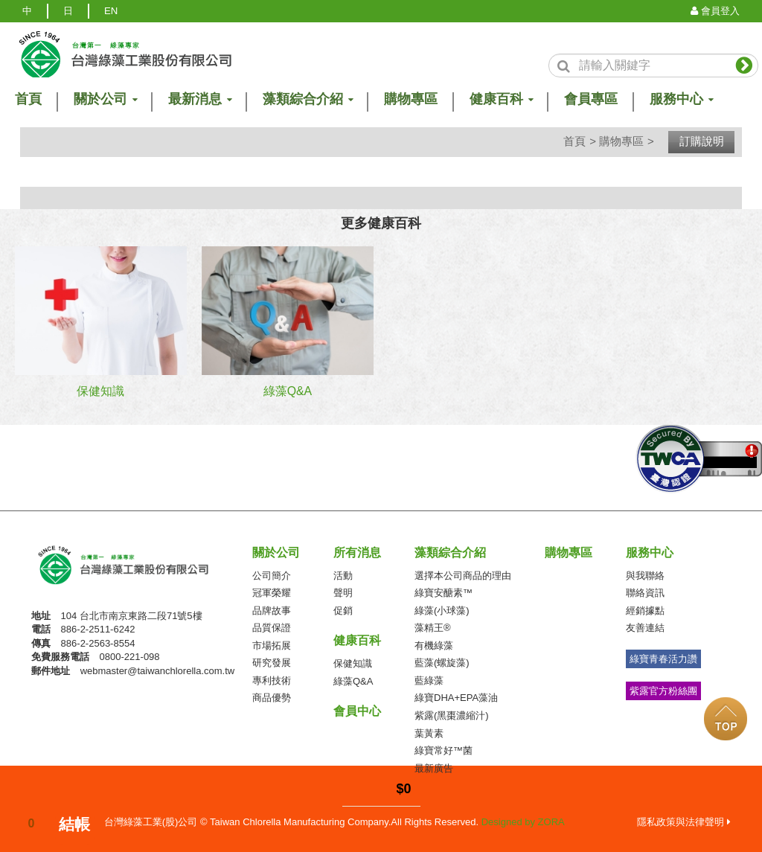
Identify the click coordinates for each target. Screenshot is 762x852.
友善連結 (645, 626)
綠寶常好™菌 (443, 749)
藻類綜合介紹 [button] (307, 99)
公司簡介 (271, 574)
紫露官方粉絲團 (663, 690)
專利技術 (271, 679)
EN (111, 10)
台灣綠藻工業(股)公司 (136, 569)
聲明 (343, 592)
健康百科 (357, 639)
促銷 (343, 609)
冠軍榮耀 (271, 592)
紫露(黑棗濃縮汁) (451, 714)
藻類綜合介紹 (450, 551)
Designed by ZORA (523, 821)
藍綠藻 (429, 679)
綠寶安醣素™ (443, 592)
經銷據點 (645, 609)
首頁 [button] (28, 99)
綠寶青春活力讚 (663, 658)
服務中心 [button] (681, 99)
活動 (343, 574)
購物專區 (411, 99)
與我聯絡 (645, 574)
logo (125, 55)
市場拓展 (271, 644)
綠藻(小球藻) (442, 609)
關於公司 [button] (105, 99)
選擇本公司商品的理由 (462, 574)
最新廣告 (433, 767)
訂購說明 (701, 141)
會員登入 (715, 10)
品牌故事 (271, 609)
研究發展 (271, 662)
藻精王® (432, 626)
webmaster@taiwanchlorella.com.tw (157, 670)
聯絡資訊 (645, 592)
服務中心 (649, 551)
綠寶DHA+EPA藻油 (456, 697)
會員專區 (591, 99)
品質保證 (271, 626)
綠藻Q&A (353, 680)
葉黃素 (429, 732)
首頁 (574, 141)
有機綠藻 (433, 644)
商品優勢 (271, 697)
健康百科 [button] (501, 99)
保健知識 (352, 662)
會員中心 (357, 710)
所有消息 (357, 551)
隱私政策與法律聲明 (684, 821)
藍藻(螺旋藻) (442, 662)
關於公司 (276, 551)
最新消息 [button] (199, 99)
